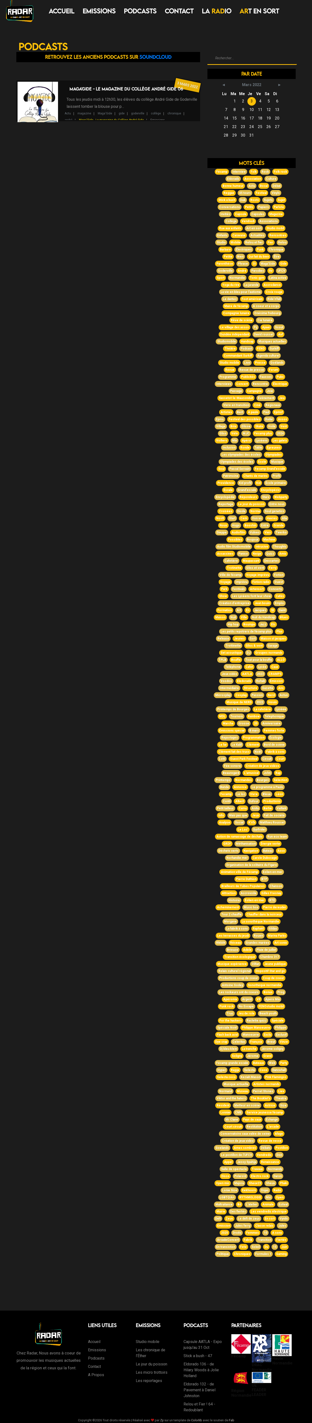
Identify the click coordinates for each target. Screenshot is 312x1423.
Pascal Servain (239, 469)
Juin (284, 1247)
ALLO (281, 659)
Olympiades (273, 454)
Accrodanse (272, 285)
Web (272, 1063)
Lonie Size (229, 1190)
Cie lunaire (265, 320)
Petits (249, 207)
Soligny (237, 1056)
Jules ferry (242, 1225)
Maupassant (251, 560)
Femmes (252, 1232)
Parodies (257, 270)
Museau (242, 1091)
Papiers (263, 207)
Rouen (258, 935)
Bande (224, 787)
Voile (271, 426)
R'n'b (251, 822)
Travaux (257, 1169)
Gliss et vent (255, 568)
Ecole (262, 461)
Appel (228, 1162)
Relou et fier (254, 242)
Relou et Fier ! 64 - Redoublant (199, 1407)
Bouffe (236, 659)
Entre (265, 525)
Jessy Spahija (246, 1162)
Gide (283, 263)
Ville (244, 617)
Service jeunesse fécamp (264, 1112)
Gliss (222, 433)
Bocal (264, 186)
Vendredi (248, 221)
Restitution (254, 1126)
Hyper (221, 1070)
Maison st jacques (273, 638)
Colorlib (196, 1420)
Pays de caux (252, 1119)
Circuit (267, 759)
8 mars (254, 730)
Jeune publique (275, 964)
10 (265, 1232)
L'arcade (273, 1126)
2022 (259, 702)
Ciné (257, 405)
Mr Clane (231, 1119)
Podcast (246, 348)
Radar (269, 419)
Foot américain (252, 299)
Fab (231, 1420)
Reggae (229, 193)
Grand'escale (247, 490)
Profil (276, 476)
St (272, 610)
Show (223, 596)
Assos (282, 419)
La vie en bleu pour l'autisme (241, 292)
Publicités (248, 377)
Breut (271, 1041)
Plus (279, 631)
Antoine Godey (232, 985)
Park (224, 589)
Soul (221, 469)
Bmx (233, 426)
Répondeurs (248, 497)
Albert (239, 801)
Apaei (266, 327)
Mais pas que (238, 815)
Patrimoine (230, 476)
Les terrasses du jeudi (233, 935)
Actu (68, 113)
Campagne (254, 391)
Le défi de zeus (249, 1218)
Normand (225, 1091)
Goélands (277, 362)
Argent (247, 999)
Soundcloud (155, 57)
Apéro (246, 440)
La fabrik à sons (237, 928)
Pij (255, 327)
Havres (272, 518)
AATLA (247, 674)
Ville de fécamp (230, 575)
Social (239, 822)
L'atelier (251, 1204)
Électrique (280, 384)
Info (221, 815)
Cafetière (231, 560)
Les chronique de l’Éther (150, 1353)
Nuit (233, 617)
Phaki (283, 1183)
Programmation (253, 737)
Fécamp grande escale (232, 1063)
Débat (277, 186)
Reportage (225, 504)
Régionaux (272, 405)
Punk (260, 249)
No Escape (246, 1006)
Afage (279, 1133)
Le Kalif (237, 744)
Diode (241, 511)
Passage (236, 391)
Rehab (260, 681)
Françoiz (256, 1041)
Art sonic (280, 942)
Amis (282, 553)
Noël (257, 751)
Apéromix (230, 999)
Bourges (263, 780)
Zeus (229, 1218)
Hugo (236, 525)
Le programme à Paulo (267, 787)
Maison (220, 617)
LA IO (216, 11)
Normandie (237, 278)
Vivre (254, 794)
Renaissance (270, 1162)
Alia (284, 518)
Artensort (257, 589)
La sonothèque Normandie (260, 921)
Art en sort (254, 228)
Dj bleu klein (228, 1049)
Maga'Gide (105, 113)
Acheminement (228, 907)
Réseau (235, 942)
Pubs (280, 377)
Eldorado (233, 178)
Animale (268, 1204)
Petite (228, 256)
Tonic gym (257, 278)
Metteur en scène (247, 1105)
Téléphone (233, 667)
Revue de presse (251, 369)
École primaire (275, 483)
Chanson (276, 886)
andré (68, 120)
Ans (281, 688)
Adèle (247, 950)
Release (223, 638)
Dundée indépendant (234, 334)
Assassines (225, 553)
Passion (257, 695)
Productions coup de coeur (238, 978)
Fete (243, 1247)
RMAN (220, 942)
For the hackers (230, 1020)
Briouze (232, 950)
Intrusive (261, 546)
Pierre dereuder (274, 907)
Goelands (222, 1148)
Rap (278, 773)
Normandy (275, 1169)
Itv (271, 270)
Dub (242, 200)
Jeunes (239, 638)
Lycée (262, 667)
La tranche (249, 1049)
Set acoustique (231, 652)
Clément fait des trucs (234, 751)
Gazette (267, 688)
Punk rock (226, 1006)
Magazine (276, 214)
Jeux (255, 815)
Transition (264, 1240)
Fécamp (221, 171)
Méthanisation (246, 843)
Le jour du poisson (251, 504)
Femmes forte (274, 730)
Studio (221, 242)
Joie (270, 391)
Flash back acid (227, 1034)
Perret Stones (263, 1091)
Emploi (279, 603)
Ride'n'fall (274, 299)
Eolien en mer (273, 872)
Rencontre (260, 384)
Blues (284, 617)
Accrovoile (248, 893)
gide (122, 113)
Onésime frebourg (267, 313)
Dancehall (279, 1070)
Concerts (275, 589)
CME (238, 1112)
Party (283, 1063)
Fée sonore (232, 766)
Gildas (273, 928)
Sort (253, 638)
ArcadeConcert (228, 1240)
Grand (267, 1056)
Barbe (267, 808)
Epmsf (278, 412)
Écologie (275, 737)
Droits (237, 1232)
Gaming (281, 1254)
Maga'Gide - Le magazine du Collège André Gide (111, 120)
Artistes (226, 412)
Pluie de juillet (266, 950)
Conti (226, 801)
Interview (239, 171)
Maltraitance (224, 1204)
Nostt (220, 518)
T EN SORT (259, 11)
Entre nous (277, 504)
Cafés (280, 596)
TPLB (222, 659)
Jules (282, 1225)
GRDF (227, 843)
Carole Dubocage (265, 858)
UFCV (281, 270)
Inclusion (229, 447)
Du (266, 1247)
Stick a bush (226, 200)
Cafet (249, 667)
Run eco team (277, 836)
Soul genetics (274, 511)
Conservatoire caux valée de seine (245, 1133)
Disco (225, 1176)
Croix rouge (274, 292)
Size (283, 1105)
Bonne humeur (233, 186)
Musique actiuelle (236, 1084)
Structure (250, 688)
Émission (276, 681)
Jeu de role (246, 1013)
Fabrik (248, 1240)
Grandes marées (257, 942)
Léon (279, 794)
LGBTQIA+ (227, 1197)
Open (279, 1197)
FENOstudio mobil (271, 1006)
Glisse (245, 426)
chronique (174, 113)
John (267, 773)
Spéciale (278, 1020)
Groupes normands (269, 652)
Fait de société (274, 815)
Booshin (250, 525)
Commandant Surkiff (238, 355)
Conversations (229, 207)
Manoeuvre (251, 1034)
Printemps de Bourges (233, 709)
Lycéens (262, 440)
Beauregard (231, 773)
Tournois (236, 716)
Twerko (281, 532)
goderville (137, 113)
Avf (280, 334)
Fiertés (281, 1240)
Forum (273, 369)
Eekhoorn (249, 1190)
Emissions (99, 11)
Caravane (238, 235)
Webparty (280, 497)
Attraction (229, 893)
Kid (258, 483)
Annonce (240, 787)
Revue (229, 369)
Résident (223, 1105)
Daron (277, 1176)
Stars (265, 497)
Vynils (284, 1218)
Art (239, 610)
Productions (272, 801)
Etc (273, 624)
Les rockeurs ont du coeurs (239, 992)
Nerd (271, 695)
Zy (162, 1420)
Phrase (243, 263)
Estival (283, 1204)
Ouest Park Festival (243, 759)
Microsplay (223, 695)
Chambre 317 (269, 957)
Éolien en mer (254, 900)
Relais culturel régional (234, 971)
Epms (220, 419)
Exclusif (281, 1034)
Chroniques (242, 1254)
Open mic (222, 1183)
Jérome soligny (272, 1049)
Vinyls (276, 193)
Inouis (272, 702)
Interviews (223, 384)
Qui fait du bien (258, 256)
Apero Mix (272, 999)
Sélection (280, 780)
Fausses (266, 377)
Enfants (222, 235)
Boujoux (252, 539)
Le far (223, 744)
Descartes (271, 560)
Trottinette (233, 645)
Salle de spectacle (234, 1169)
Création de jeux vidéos (262, 766)
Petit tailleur (225, 808)
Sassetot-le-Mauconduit (236, 398)
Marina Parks (277, 935)
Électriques (244, 249)
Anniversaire (271, 723)
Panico (243, 553)
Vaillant (281, 808)
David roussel (263, 334)
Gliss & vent (254, 645)
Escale (228, 490)
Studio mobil (275, 228)
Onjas (265, 1190)
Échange (272, 1119)
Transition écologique (239, 957)
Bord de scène (274, 744)
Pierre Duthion (246, 879)
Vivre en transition (236, 405)
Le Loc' (243, 829)
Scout (279, 327)
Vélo (234, 433)
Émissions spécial (231, 730)
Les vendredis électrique (269, 1211)
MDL (222, 716)
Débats (266, 1148)
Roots (254, 200)
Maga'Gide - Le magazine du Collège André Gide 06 (126, 88)
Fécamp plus (263, 433)
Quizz (270, 553)
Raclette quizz (257, 1020)
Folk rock (280, 171)
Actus (284, 695)
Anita (255, 808)
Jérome (252, 1056)
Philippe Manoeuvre (256, 1027)
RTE (272, 900)
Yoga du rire (230, 285)
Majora (239, 1183)
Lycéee (281, 709)
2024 (280, 433)
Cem (243, 518)
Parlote (279, 207)
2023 (260, 674)
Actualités (257, 235)
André (242, 270)
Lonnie (225, 1112)
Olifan (255, 964)
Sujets (268, 200)
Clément (253, 744)
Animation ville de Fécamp (239, 872)
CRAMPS (275, 674)
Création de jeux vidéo (238, 1140)
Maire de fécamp (236, 306)
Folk (254, 171)
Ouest (278, 582)
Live (247, 362)
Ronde (245, 447)
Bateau (268, 850)
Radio (277, 1190)
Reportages (229, 737)
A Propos (96, 1375)
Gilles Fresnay (271, 893)
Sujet (281, 200)
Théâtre (230, 348)
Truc (230, 1013)
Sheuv (270, 1183)
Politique (222, 1254)
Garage (273, 645)
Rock (265, 171)
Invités (225, 214)
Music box (251, 907)
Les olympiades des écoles (241, 454)
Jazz (263, 624)
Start (232, 518)
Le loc (240, 794)
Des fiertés (238, 1211)
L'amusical (251, 773)
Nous (223, 525)
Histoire (234, 900)
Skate (259, 426)
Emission (223, 1225)
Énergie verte (270, 843)
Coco (263, 1070)
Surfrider (259, 829)
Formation (224, 610)
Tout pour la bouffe (258, 659)
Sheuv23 (255, 1183)
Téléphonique (274, 716)
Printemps (223, 780)
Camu (243, 808)
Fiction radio (261, 582)
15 (274, 1247)
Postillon (281, 1148)
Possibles (235, 539)
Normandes (243, 780)
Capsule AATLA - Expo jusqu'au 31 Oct (203, 1344)
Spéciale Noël (227, 1027)
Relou (282, 242)
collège (156, 113)
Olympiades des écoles (236, 461)
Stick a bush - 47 (198, 1355)
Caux (274, 667)
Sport (220, 278)
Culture (271, 178)
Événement (266, 398)
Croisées (225, 511)
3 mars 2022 (187, 85)
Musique (277, 461)
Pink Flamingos (275, 1077)
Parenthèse (224, 263)
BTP (264, 879)
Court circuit (233, 1126)
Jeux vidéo (229, 674)
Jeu (281, 398)
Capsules (257, 214)
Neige (257, 553)
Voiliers (221, 440)
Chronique (276, 249)
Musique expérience (232, 964)
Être (277, 256)
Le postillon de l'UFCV (236, 1155)
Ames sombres (245, 1148)
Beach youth (268, 1013)
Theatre (280, 1098)
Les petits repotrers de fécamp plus (246, 631)
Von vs (257, 518)
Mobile (235, 242)
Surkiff (274, 348)
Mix (234, 440)
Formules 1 (263, 1254)
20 (255, 723)
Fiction (278, 575)
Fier (270, 242)
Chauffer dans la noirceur (264, 914)
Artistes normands (266, 1084)
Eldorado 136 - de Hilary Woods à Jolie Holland (201, 1370)
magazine (84, 113)
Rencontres (277, 235)
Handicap (247, 341)
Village (220, 426)
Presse (260, 362)
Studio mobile (229, 362)
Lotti (222, 759)
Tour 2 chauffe (231, 914)
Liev (281, 1091)
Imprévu (241, 582)
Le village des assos (234, 327)
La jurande (251, 285)
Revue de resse (270, 1140)
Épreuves (274, 447)
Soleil (256, 1247)
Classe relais (264, 1225)
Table (258, 447)
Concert (242, 384)
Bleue (267, 794)
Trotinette (234, 568)
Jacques (260, 610)
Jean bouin (262, 603)
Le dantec (230, 299)
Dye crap (221, 1041)
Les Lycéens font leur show (251, 596)
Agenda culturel (268, 355)
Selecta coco (226, 1077)
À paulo (253, 412)
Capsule (240, 214)
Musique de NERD (239, 702)
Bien (240, 256)
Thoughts (279, 546)
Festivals (238, 589)
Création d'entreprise (234, 603)
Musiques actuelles (272, 341)
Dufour (253, 801)
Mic (268, 1197)
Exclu (267, 1034)
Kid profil (245, 483)
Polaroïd (240, 1176)
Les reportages (149, 1380)
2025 (224, 1232)
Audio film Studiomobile (234, 546)
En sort (270, 1218)
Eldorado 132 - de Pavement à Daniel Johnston (199, 1390)
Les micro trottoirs (151, 1372)
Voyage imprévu (257, 575)
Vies (267, 532)
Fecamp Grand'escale (270, 469)
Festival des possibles (244, 419)
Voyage (225, 582)
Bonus (268, 992)
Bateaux (258, 1063)
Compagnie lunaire (236, 313)
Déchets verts (228, 850)
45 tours (245, 193)
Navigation (251, 850)
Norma (255, 511)
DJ (248, 652)
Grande (278, 525)
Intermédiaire (229, 688)
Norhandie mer (237, 858)
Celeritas (238, 1041)
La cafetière (262, 709)
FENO (261, 348)
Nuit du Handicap (263, 617)
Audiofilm (238, 532)
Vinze (284, 1041)
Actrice (270, 1105)
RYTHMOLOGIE (250, 1197)
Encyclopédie (225, 497)
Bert (240, 412)
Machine (269, 539)
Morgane (230, 921)
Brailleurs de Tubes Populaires (243, 886)
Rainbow (254, 716)
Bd (239, 1204)
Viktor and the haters (231, 1098)
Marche (228, 723)
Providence (225, 483)
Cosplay (241, 695)
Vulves (255, 532)
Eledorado (244, 681)
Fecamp (226, 794)
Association (252, 178)
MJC (246, 433)
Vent (283, 426)
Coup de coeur (273, 978)
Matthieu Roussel (272, 822)
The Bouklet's (260, 1098)
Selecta (249, 1070)
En (247, 610)
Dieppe (222, 532)
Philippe (280, 1027)
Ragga (235, 1070)
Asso (281, 850)
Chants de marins (255, 476)
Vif (258, 999)
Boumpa (249, 624)
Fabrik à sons (275, 751)
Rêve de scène (242, 320)
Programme (227, 377)
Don (279, 1155)
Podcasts (140, 11)
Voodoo (226, 681)
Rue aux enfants (230, 228)
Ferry (272, 568)
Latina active (277, 278)
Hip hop (233, 624)
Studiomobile (226, 341)
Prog (280, 992)
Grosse (243, 723)
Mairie (220, 1211)
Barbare (225, 249)
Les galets (280, 440)
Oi (254, 263)
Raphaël (258, 928)
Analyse (224, 822)
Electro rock (260, 1176)
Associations (268, 221)
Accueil (61, 11)
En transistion (225, 1247)
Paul (266, 412)
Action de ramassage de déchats (239, 836)
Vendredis (264, 1155)
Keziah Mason (250, 1077)
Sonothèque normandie (264, 985)
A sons (277, 1232)
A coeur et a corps (266, 306)
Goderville (225, 270)
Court (280, 759)
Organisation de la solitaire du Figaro (251, 865)
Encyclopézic (270, 490)
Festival (261, 193)
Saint (282, 610)
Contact (179, 11)
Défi (218, 1218)
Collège (231, 221)
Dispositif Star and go (270, 971)
